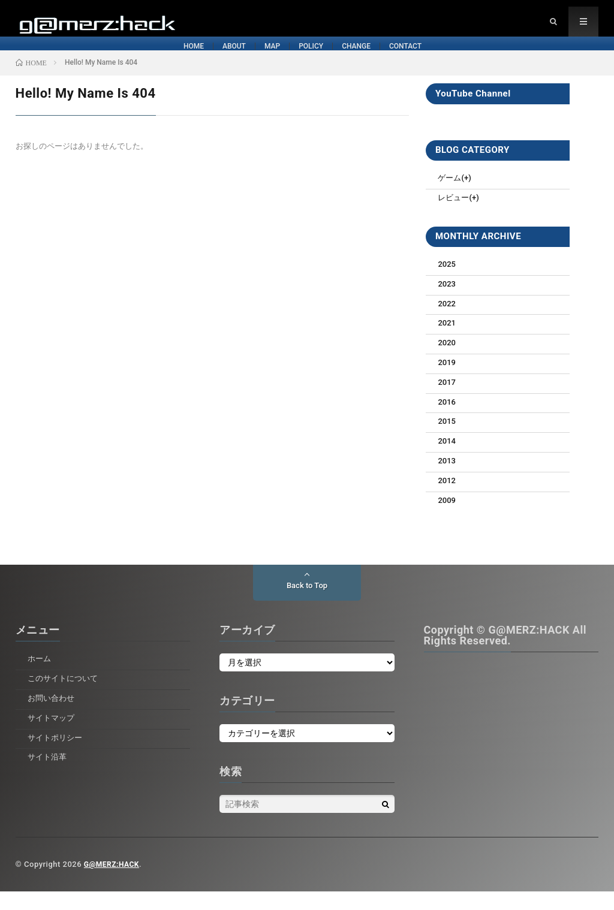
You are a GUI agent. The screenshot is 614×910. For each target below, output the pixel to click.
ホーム (40, 677)
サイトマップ (53, 736)
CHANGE (420, 59)
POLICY (323, 59)
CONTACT (522, 59)
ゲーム (450, 196)
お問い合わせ (53, 716)
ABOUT (143, 59)
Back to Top (307, 604)
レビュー (454, 216)
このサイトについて (65, 696)
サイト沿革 (49, 775)
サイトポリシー (57, 756)
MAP (233, 59)
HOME (52, 59)
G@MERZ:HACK (113, 882)
